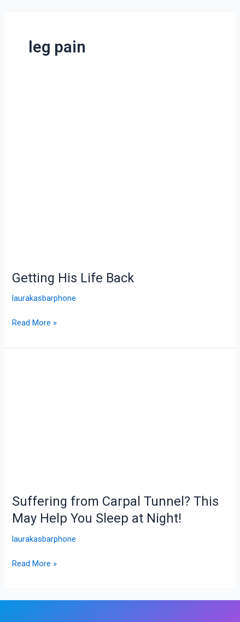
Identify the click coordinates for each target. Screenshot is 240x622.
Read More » (34, 322)
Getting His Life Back (73, 278)
